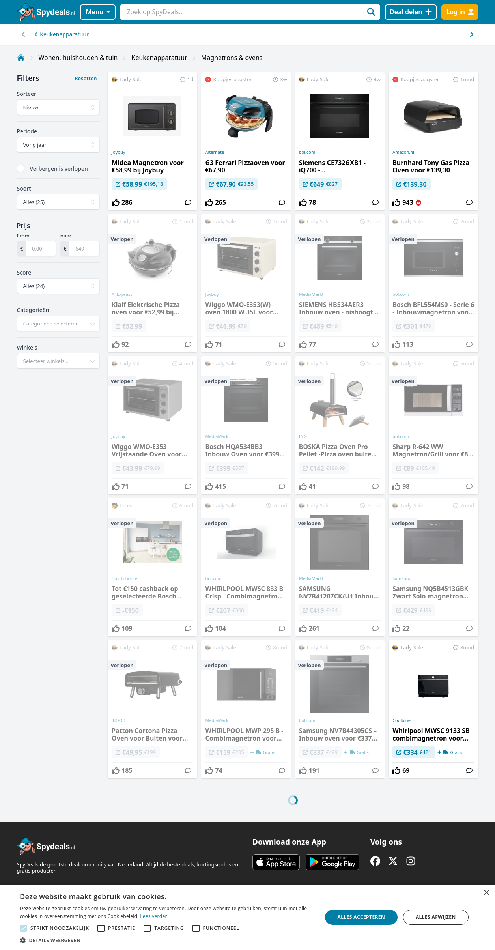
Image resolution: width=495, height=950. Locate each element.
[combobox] (58, 323)
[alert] (247, 917)
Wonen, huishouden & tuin (78, 57)
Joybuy (118, 152)
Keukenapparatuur (62, 34)
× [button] (486, 893)
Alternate (214, 152)
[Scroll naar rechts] (24, 34)
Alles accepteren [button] (361, 917)
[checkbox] (20, 168)
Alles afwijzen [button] (436, 917)
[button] (166, 940)
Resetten (86, 78)
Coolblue (401, 720)
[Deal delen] (411, 12)
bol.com (307, 152)
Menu (98, 11)
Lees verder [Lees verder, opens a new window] (153, 916)
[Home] (21, 58)
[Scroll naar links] (471, 34)
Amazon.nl (403, 152)
